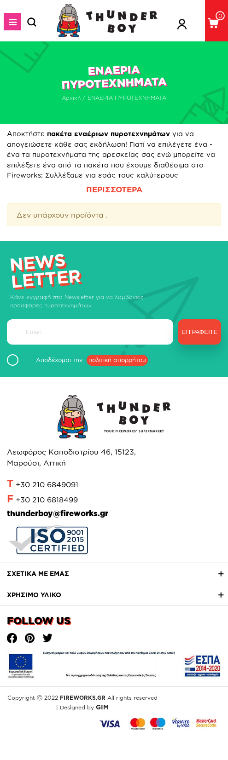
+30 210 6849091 (47, 484)
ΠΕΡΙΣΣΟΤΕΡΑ (114, 189)
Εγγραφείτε (199, 331)
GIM (102, 706)
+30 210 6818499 (47, 499)
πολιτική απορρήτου (117, 360)
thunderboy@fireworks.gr (57, 513)
